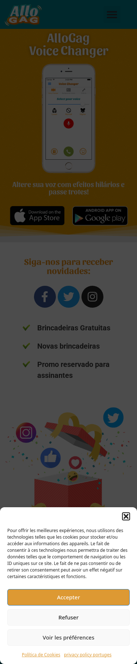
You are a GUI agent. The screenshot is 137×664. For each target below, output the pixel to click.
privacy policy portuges (87, 655)
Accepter (68, 597)
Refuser (68, 617)
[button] (126, 516)
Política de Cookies (41, 655)
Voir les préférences (68, 637)
